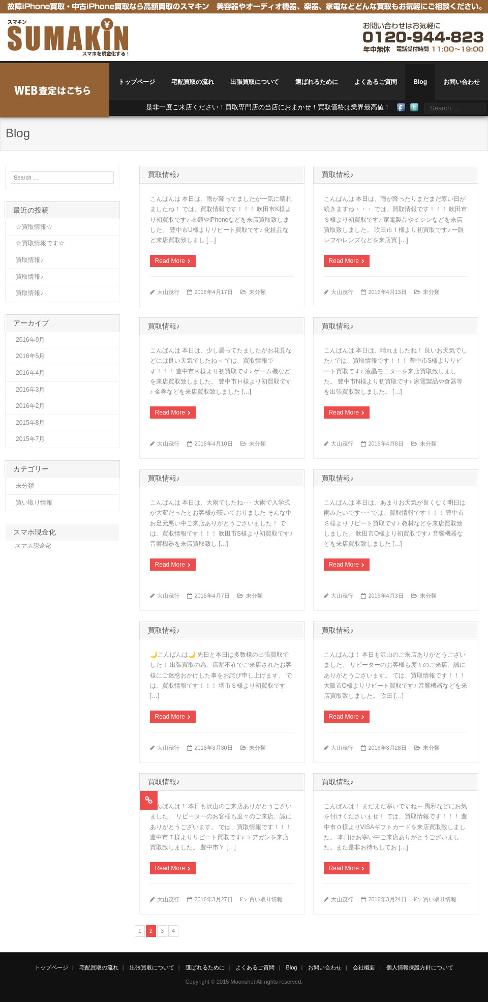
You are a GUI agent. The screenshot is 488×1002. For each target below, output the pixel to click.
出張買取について (254, 81)
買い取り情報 (266, 899)
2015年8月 (30, 422)
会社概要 (364, 967)
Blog (420, 81)
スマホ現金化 (34, 532)
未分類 (257, 292)
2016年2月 (30, 405)
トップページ (136, 81)
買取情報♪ (164, 174)
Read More (170, 260)
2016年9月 (30, 339)
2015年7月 (30, 439)
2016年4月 (30, 372)
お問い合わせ (461, 81)
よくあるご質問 (375, 81)
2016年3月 (30, 389)
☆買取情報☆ (34, 226)
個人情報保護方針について (419, 967)
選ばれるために (316, 81)
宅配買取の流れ (192, 81)
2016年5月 (30, 356)
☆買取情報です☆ (40, 243)
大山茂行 (168, 292)
